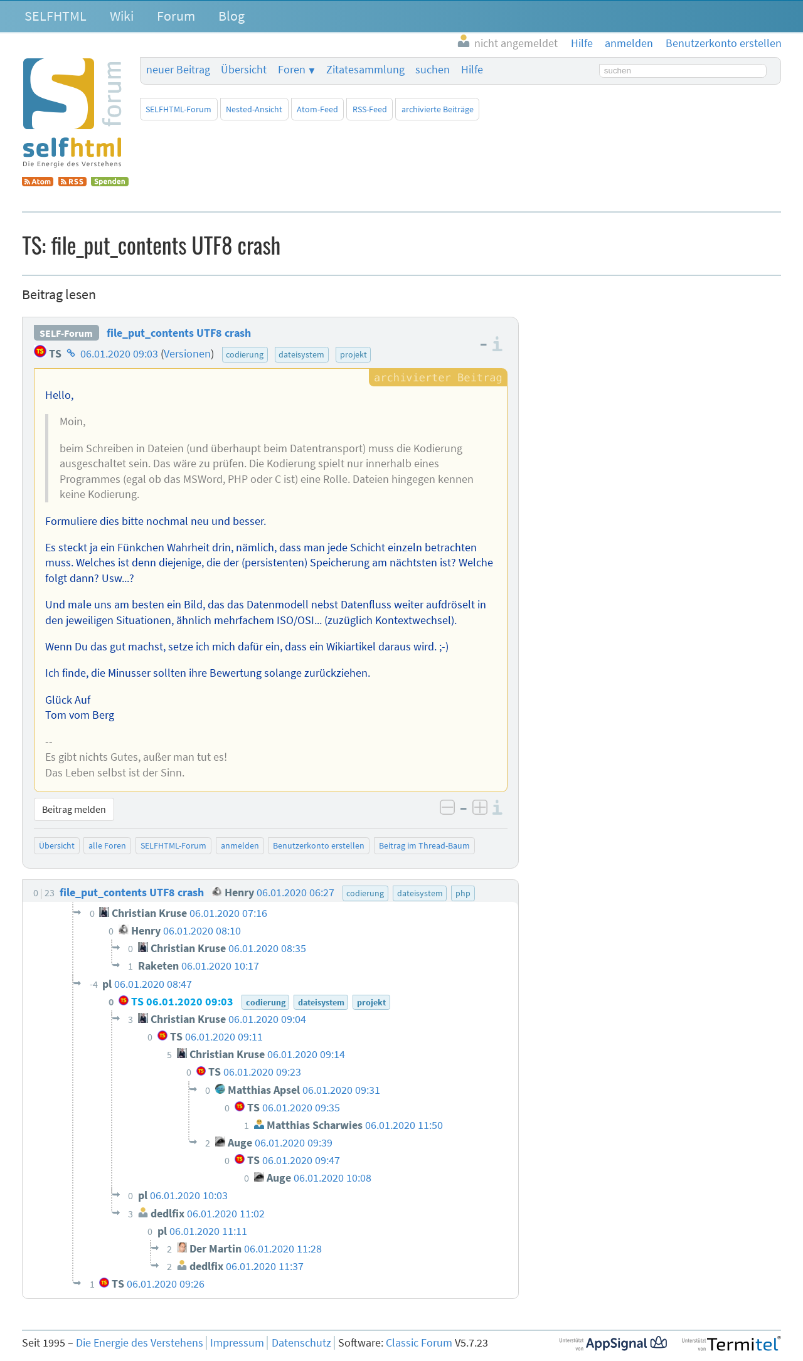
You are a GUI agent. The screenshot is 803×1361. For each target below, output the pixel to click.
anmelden (240, 845)
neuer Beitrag (178, 70)
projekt (353, 354)
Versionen (187, 354)
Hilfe (472, 70)
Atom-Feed (317, 109)
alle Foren (107, 845)
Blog (231, 15)
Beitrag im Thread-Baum (424, 845)
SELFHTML (55, 15)
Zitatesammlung (365, 70)
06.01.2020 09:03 (119, 354)
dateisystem (301, 354)
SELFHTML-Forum (178, 109)
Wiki (122, 15)
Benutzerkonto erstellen (318, 845)
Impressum (237, 1343)
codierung (244, 354)
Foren (292, 70)
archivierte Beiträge (438, 109)
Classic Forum (419, 1343)
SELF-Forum (66, 333)
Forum (176, 15)
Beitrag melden (74, 809)
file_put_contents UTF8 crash (179, 333)
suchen (432, 70)
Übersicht (244, 70)
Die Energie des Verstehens (139, 1343)
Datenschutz (301, 1343)
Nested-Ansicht (254, 109)
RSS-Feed (370, 109)
